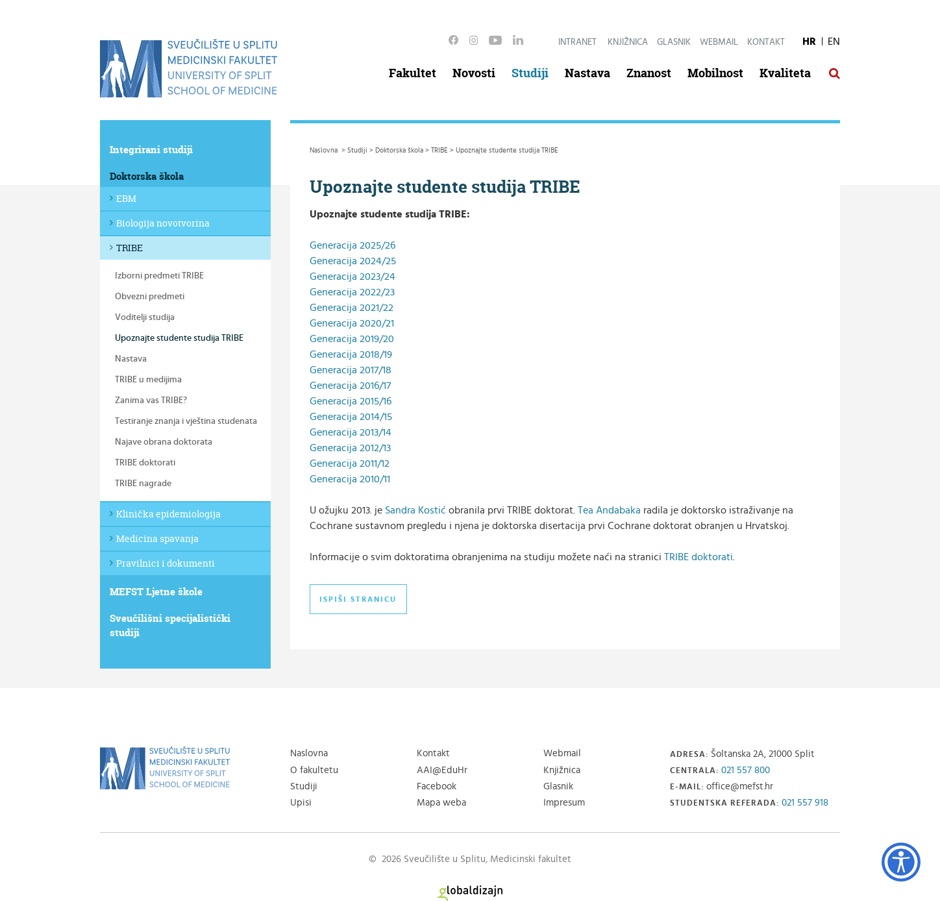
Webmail (719, 42)
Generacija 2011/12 (350, 463)
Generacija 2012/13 (350, 448)
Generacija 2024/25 (353, 261)
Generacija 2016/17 (350, 385)
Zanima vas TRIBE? (151, 400)
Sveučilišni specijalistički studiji (170, 625)
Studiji (530, 73)
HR (809, 41)
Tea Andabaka (609, 510)
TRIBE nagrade (143, 483)
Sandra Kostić (415, 510)
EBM (126, 198)
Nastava (587, 73)
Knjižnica (628, 42)
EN (834, 41)
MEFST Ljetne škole (156, 592)
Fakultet (412, 73)
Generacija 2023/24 (352, 276)
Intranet (577, 42)
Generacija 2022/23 (352, 292)
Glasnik (674, 42)
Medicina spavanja (157, 538)
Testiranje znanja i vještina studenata (186, 421)
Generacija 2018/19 (351, 354)
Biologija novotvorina (163, 223)
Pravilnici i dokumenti (165, 563)
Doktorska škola (147, 176)
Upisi (301, 803)
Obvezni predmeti (149, 296)
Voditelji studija (145, 317)
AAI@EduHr (442, 770)
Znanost (648, 73)
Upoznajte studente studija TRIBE (179, 338)
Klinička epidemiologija (168, 514)
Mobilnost (715, 73)
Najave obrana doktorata (163, 442)
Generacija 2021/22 (351, 307)
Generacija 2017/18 (350, 370)
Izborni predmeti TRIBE (159, 275)
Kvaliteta (785, 73)
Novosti (473, 73)
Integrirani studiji (151, 149)
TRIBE (129, 247)
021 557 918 (805, 803)
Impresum (564, 803)
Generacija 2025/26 (352, 245)
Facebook (436, 786)
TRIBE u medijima (148, 379)
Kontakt (766, 42)
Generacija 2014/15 (351, 417)
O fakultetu (314, 770)
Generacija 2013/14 (350, 432)
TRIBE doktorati (145, 462)
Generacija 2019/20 (352, 339)
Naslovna (309, 753)
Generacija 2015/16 (350, 401)
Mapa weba (441, 803)
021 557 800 (745, 770)
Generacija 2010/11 (351, 479)
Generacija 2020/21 (352, 323)
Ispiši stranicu (358, 599)
